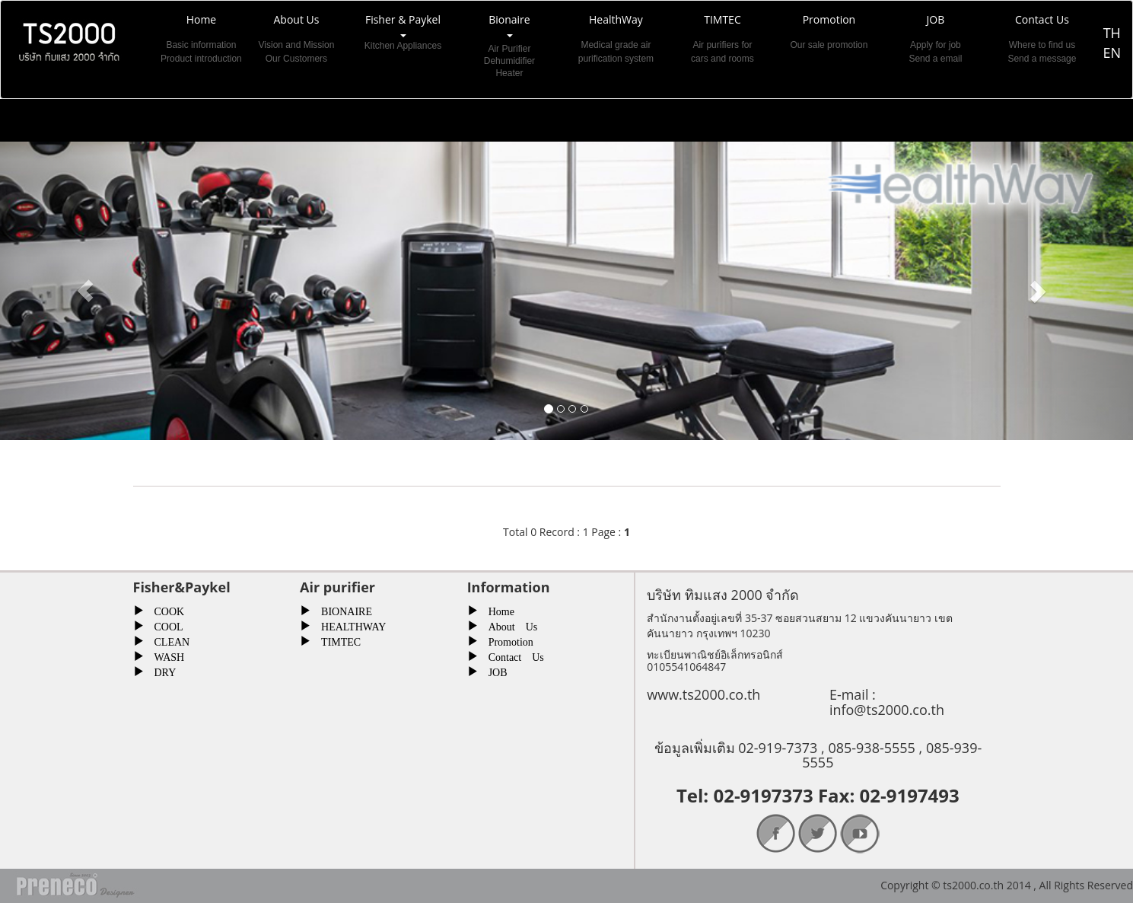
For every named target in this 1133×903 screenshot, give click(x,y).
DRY (160, 670)
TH (1112, 33)
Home (496, 610)
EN (1112, 52)
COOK (164, 610)
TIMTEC (335, 640)
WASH (164, 655)
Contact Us (511, 655)
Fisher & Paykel (402, 45)
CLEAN (167, 640)
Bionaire (509, 45)
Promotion (505, 640)
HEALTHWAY (348, 625)
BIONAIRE (341, 610)
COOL (163, 625)
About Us (508, 625)
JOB (493, 670)
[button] (85, 291)
